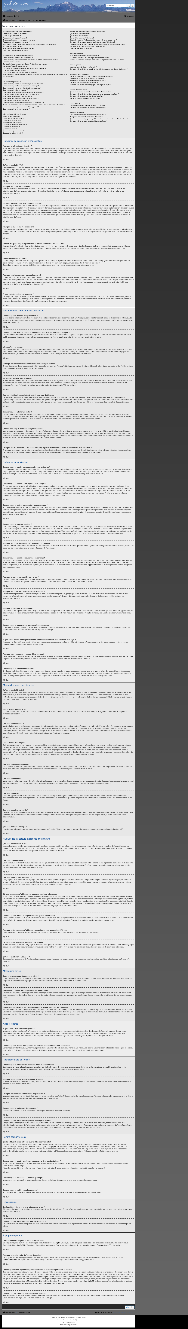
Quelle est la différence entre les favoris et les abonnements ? (90, 92)
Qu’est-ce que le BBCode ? (12, 116)
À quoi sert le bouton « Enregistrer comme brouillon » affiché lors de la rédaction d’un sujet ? (33, 105)
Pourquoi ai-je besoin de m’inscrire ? (15, 34)
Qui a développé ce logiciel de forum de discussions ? (88, 114)
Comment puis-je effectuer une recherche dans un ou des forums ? (92, 76)
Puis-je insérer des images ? (12, 122)
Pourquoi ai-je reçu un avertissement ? (16, 100)
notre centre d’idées (10, 1260)
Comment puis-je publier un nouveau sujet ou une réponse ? (23, 84)
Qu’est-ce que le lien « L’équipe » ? (81, 48)
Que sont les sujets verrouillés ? (13, 131)
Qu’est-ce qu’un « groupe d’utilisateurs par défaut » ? (87, 46)
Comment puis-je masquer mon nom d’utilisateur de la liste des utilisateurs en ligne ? (31, 60)
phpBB (62, 1317)
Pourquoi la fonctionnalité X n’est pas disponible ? (86, 117)
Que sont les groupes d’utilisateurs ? (82, 38)
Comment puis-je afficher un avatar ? (15, 70)
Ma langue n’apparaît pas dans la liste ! (16, 66)
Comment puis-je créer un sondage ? (15, 90)
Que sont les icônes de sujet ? (13, 133)
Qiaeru (78, 1320)
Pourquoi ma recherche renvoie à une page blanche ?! (88, 80)
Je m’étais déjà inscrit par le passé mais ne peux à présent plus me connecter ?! (29, 44)
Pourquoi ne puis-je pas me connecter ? (16, 42)
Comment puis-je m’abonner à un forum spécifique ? (87, 96)
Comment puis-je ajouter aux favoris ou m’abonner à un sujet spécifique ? (94, 94)
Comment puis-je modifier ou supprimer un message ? (21, 86)
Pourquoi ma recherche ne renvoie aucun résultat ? (87, 78)
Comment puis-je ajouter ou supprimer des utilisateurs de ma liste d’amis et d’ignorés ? (99, 69)
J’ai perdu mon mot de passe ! (13, 46)
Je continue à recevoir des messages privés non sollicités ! (89, 58)
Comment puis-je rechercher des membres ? (85, 82)
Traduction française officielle (65, 1320)
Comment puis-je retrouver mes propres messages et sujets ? (90, 85)
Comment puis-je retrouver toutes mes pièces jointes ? (88, 107)
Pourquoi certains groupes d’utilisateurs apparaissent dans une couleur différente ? (97, 44)
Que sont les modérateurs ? (79, 36)
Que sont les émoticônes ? (12, 120)
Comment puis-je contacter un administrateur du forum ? (88, 121)
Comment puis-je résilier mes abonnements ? (85, 98)
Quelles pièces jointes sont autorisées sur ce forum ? (87, 105)
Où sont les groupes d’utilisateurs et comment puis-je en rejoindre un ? (93, 40)
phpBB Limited (61, 1243)
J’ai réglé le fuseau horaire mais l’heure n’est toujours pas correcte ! (25, 64)
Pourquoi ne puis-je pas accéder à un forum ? (18, 96)
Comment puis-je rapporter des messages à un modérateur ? (23, 102)
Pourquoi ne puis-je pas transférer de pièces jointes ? (21, 98)
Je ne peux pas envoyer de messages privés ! (85, 55)
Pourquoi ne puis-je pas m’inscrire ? (15, 38)
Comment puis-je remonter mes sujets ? (16, 109)
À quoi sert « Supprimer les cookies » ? (16, 50)
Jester (73, 1322)
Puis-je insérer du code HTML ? (13, 118)
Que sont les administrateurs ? (80, 34)
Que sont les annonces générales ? (15, 124)
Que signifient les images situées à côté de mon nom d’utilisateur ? (25, 68)
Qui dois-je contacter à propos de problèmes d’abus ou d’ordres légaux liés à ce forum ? (99, 119)
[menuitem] (16, 16)
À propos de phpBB (104, 1245)
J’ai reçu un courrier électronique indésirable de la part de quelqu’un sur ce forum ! (97, 60)
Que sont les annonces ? (11, 126)
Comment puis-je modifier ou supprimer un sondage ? (21, 94)
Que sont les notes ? (10, 129)
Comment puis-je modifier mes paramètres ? (18, 58)
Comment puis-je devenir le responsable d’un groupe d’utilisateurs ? (92, 42)
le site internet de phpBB (56, 385)
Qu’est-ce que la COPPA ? (12, 36)
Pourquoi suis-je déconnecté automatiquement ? (19, 48)
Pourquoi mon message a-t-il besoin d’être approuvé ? (21, 107)
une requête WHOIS (75, 1274)
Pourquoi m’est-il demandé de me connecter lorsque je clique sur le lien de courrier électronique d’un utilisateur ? (35, 75)
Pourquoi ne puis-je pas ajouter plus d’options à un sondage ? (23, 92)
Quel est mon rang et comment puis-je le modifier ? (20, 72)
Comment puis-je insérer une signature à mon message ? (22, 88)
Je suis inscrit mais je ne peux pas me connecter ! (19, 40)
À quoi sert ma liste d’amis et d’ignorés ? (83, 67)
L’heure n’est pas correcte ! (12, 62)
